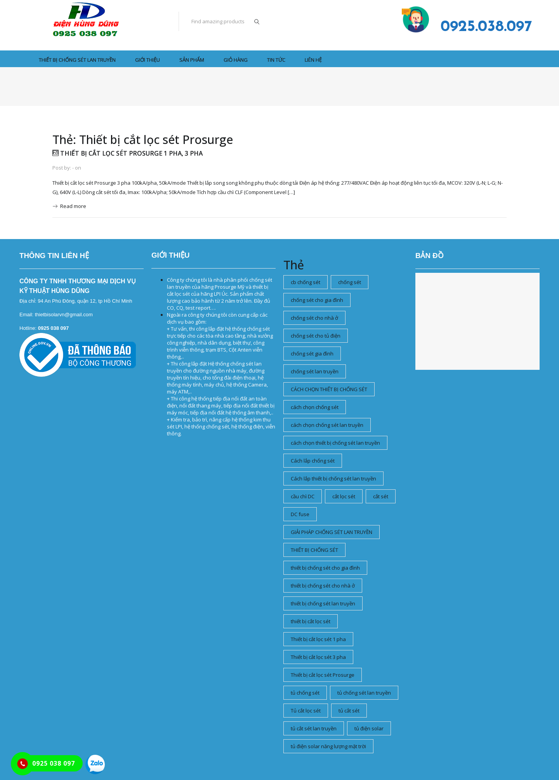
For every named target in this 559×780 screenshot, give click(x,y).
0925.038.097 (486, 27)
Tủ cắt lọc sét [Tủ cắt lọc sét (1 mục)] (306, 710)
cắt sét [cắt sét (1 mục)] (380, 496)
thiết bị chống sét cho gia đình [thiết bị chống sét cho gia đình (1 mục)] (325, 567)
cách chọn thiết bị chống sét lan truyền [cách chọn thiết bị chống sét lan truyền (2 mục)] (335, 442)
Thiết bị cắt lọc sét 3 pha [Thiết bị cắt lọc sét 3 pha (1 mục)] (318, 656)
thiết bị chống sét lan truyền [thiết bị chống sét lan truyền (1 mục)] (323, 603)
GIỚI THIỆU (147, 59)
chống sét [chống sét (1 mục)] (349, 282)
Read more (73, 206)
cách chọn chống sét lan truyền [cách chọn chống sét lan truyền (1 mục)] (327, 424)
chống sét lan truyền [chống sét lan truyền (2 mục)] (315, 371)
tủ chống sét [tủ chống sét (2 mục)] (305, 692)
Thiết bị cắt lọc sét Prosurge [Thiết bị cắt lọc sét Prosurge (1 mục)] (322, 674)
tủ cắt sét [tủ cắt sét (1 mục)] (349, 710)
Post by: (61, 167)
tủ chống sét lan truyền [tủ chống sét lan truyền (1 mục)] (364, 692)
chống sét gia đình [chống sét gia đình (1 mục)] (312, 353)
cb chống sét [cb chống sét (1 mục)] (305, 282)
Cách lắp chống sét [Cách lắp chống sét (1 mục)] (313, 460)
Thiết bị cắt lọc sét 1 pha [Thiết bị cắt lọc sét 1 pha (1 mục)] (318, 639)
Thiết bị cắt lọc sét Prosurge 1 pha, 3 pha (127, 153)
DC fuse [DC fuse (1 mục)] (300, 514)
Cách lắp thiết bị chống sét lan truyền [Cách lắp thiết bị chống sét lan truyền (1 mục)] (333, 478)
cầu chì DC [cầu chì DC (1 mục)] (302, 496)
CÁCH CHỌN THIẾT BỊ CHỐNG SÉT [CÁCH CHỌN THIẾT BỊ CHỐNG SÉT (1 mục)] (329, 389)
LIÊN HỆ (313, 59)
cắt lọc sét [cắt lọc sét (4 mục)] (343, 496)
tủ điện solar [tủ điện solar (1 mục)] (369, 728)
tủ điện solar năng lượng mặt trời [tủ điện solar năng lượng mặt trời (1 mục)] (328, 746)
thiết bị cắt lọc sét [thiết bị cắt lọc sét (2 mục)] (310, 621)
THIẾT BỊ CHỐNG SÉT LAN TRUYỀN (77, 59)
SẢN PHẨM (191, 59)
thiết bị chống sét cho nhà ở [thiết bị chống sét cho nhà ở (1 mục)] (323, 585)
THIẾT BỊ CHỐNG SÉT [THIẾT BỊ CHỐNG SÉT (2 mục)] (314, 549)
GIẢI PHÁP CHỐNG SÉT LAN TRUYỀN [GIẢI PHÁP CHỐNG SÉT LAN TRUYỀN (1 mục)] (331, 532)
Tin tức (276, 59)
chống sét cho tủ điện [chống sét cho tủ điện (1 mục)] (315, 335)
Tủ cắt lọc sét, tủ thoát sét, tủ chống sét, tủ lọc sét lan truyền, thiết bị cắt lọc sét (172, 255)
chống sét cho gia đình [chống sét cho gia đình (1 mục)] (317, 299)
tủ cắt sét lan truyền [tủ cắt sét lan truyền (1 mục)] (314, 728)
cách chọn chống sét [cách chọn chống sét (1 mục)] (315, 407)
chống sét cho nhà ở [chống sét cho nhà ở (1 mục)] (314, 317)
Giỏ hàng (236, 59)
